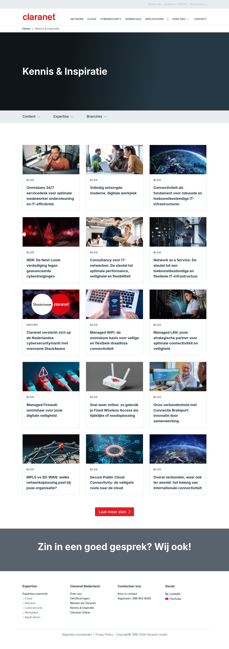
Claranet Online (80, 612)
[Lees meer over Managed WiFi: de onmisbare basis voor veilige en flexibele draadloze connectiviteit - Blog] (114, 322)
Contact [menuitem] (200, 18)
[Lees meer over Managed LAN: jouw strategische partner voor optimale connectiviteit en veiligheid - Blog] (178, 322)
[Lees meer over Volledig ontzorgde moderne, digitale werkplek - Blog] (114, 178)
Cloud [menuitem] (91, 18)
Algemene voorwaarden (77, 634)
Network (30, 603)
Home (26, 28)
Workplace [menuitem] (133, 18)
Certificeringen (80, 598)
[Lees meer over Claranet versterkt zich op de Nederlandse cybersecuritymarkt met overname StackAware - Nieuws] (51, 322)
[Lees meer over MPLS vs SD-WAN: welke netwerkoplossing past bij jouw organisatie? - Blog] (51, 464)
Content (31, 116)
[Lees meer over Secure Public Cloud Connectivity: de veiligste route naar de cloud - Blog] (114, 464)
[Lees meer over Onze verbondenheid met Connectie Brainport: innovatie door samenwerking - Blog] (178, 395)
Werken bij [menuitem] (155, 4)
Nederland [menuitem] (198, 4)
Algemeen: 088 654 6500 (134, 598)
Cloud (28, 598)
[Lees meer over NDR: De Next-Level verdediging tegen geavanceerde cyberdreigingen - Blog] (51, 250)
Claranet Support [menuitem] (175, 4)
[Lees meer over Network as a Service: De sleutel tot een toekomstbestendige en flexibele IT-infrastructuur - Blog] (178, 250)
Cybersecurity (34, 607)
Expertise (63, 116)
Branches (97, 116)
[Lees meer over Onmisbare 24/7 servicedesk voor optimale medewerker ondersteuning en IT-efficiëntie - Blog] (51, 178)
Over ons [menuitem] (181, 18)
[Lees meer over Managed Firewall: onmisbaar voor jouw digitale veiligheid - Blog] (51, 395)
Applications (32, 617)
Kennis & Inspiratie (82, 607)
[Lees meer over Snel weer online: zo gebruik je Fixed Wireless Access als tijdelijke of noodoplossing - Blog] (114, 395)
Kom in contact (127, 593)
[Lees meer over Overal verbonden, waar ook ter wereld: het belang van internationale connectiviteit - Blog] (178, 464)
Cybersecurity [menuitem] (110, 18)
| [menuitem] (167, 18)
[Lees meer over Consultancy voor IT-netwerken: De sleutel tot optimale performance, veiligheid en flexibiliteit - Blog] (114, 250)
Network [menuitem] (77, 18)
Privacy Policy (104, 634)
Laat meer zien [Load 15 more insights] (115, 511)
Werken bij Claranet (83, 603)
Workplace (31, 612)
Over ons (76, 593)
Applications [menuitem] (154, 18)
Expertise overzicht (35, 593)
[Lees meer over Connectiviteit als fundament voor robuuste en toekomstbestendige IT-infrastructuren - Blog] (178, 178)
